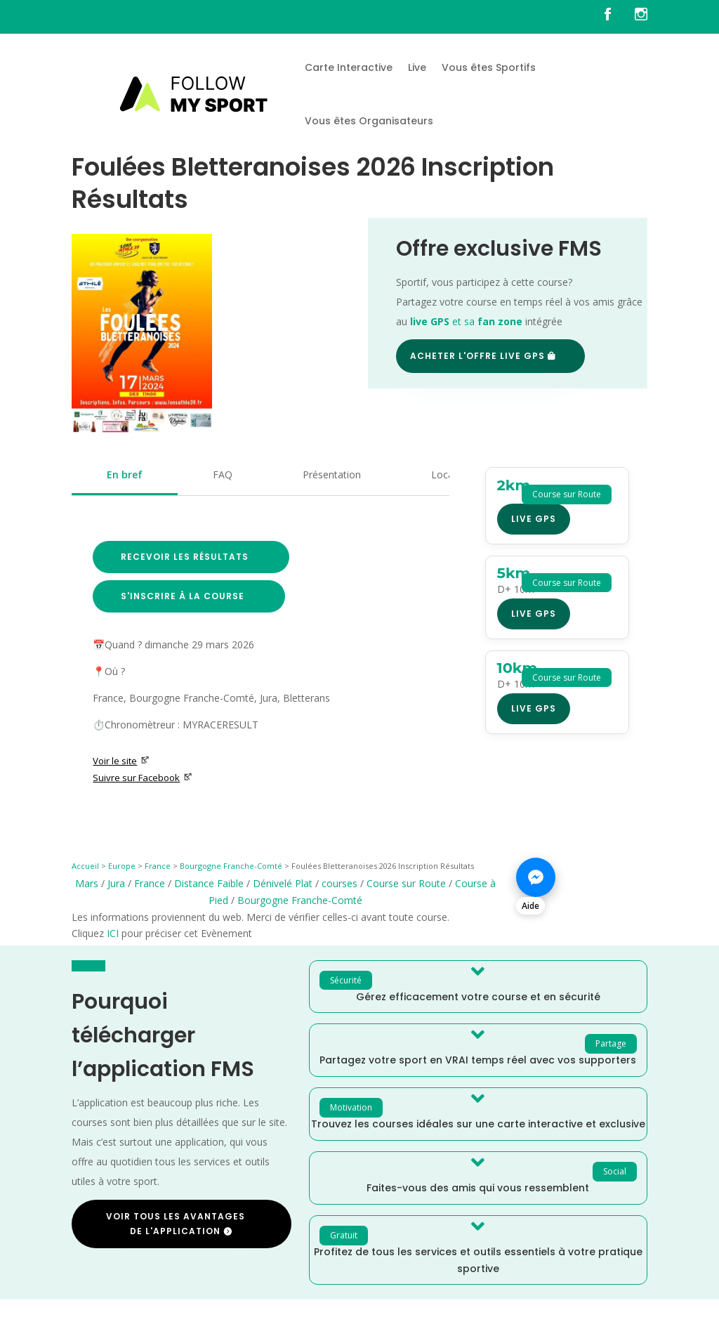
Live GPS (533, 519)
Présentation (332, 474)
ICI (113, 933)
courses (339, 883)
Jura (116, 883)
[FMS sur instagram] (641, 17)
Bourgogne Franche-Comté (231, 865)
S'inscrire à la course (182, 596)
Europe (122, 865)
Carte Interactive (349, 67)
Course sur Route (406, 883)
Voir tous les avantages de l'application (175, 1223)
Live (417, 67)
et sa (466, 321)
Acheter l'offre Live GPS (477, 356)
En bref (125, 474)
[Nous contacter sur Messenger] (581, 885)
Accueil (85, 865)
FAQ (222, 474)
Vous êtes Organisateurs (369, 121)
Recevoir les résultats (185, 557)
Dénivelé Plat (282, 883)
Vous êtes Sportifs (489, 67)
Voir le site (121, 760)
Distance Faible (209, 883)
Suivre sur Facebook (142, 777)
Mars (86, 883)
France (158, 865)
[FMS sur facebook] (618, 17)
